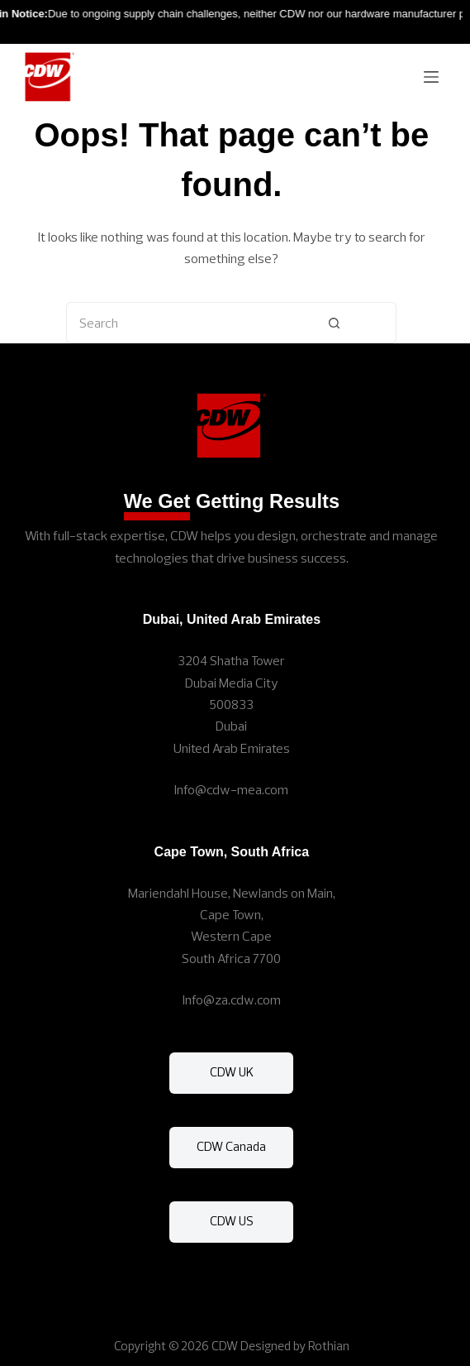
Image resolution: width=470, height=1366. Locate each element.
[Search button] (334, 322)
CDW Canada (231, 1146)
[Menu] (431, 76)
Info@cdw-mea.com (231, 789)
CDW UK (232, 1072)
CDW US (232, 1221)
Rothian (328, 1346)
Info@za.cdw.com (232, 999)
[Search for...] (169, 322)
